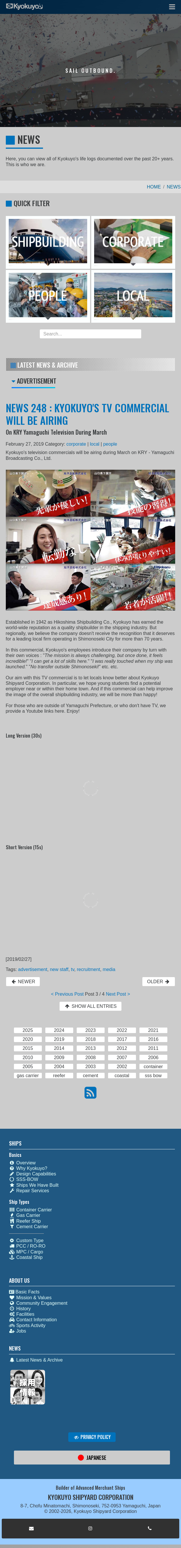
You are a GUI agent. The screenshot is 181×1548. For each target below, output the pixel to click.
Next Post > (118, 994)
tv (72, 969)
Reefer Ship (25, 1221)
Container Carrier (30, 1209)
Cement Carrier (28, 1226)
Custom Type (26, 1240)
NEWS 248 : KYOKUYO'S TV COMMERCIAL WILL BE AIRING (87, 414)
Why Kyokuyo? (28, 1168)
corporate (76, 444)
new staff (59, 969)
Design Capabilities (32, 1173)
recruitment (88, 969)
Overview (22, 1162)
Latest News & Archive (36, 1360)
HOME (154, 186)
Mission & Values (30, 1297)
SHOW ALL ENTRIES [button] (90, 1006)
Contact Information (33, 1319)
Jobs (17, 1331)
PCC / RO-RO (27, 1246)
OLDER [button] (158, 981)
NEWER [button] (23, 981)
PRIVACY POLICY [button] (92, 1436)
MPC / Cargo (26, 1251)
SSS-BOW (23, 1179)
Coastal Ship (26, 1257)
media (109, 969)
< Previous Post (67, 994)
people (110, 444)
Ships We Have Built (34, 1185)
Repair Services (29, 1190)
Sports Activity (27, 1325)
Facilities (21, 1314)
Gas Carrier (24, 1215)
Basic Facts (24, 1291)
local (94, 444)
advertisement (32, 969)
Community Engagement (38, 1303)
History (20, 1308)
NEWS (174, 186)
